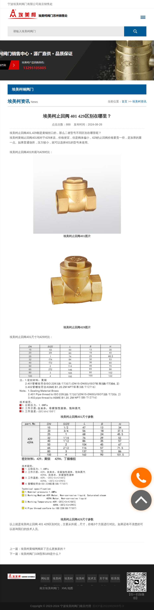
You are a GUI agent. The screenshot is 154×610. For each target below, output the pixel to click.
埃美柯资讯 (139, 101)
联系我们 (115, 579)
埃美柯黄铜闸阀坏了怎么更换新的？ (43, 548)
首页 (124, 101)
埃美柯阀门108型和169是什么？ (41, 553)
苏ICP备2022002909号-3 (108, 606)
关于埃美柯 (103, 579)
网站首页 (45, 579)
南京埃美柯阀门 (49, 588)
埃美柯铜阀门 (57, 579)
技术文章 (92, 579)
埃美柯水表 (68, 579)
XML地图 (67, 588)
